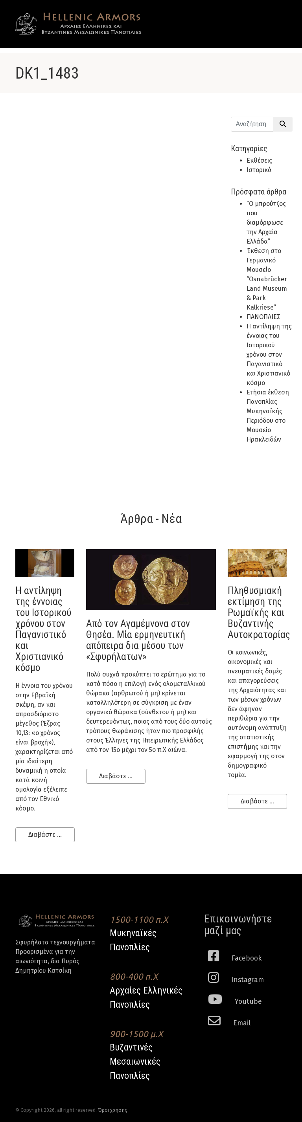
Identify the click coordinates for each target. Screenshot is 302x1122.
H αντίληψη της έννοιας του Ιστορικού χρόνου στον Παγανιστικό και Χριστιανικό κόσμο (269, 355)
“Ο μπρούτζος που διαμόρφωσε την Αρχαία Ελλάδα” (266, 222)
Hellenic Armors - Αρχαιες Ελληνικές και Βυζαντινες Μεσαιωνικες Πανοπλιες (78, 23)
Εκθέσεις (259, 160)
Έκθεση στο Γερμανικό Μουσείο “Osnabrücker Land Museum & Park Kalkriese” (267, 279)
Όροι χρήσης (112, 1110)
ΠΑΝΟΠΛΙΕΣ (263, 317)
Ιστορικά (259, 170)
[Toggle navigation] (275, 16)
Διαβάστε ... (45, 834)
